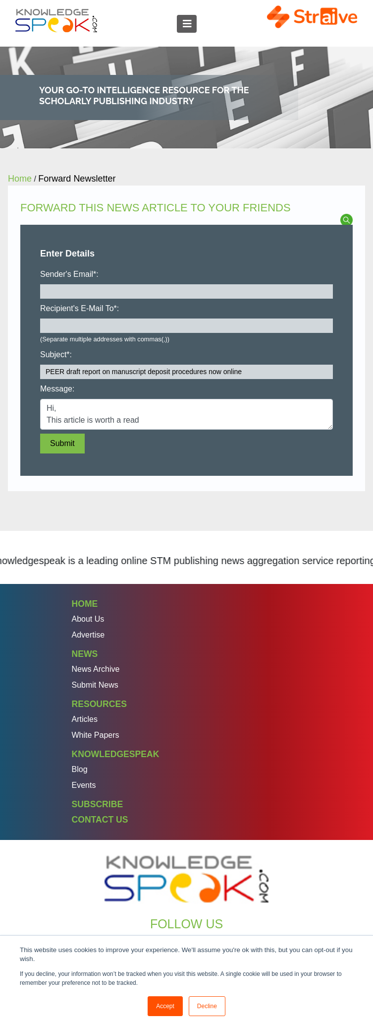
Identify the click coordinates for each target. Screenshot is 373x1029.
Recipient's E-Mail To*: (79, 308)
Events (84, 785)
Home (85, 604)
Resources (99, 704)
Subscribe (97, 804)
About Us (88, 619)
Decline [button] (207, 1006)
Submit (62, 443)
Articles (85, 719)
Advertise (88, 635)
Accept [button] (165, 1006)
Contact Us (100, 820)
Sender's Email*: (69, 274)
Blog (80, 769)
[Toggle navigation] (187, 24)
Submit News (95, 685)
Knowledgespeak (116, 754)
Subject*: (56, 354)
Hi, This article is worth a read (186, 414)
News (85, 654)
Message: (57, 389)
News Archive (96, 669)
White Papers (95, 735)
